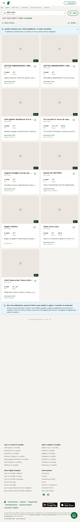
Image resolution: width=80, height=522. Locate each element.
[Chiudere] (77, 29)
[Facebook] (44, 495)
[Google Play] (50, 504)
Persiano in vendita (49, 462)
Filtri (73, 13)
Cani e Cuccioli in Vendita (14, 445)
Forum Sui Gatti (10, 485)
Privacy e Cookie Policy (49, 514)
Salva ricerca (8, 23)
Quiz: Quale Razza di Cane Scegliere (17, 488)
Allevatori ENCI (47, 488)
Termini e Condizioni (49, 485)
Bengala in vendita (49, 456)
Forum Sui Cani (10, 482)
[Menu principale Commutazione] (4, 3)
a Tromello (28, 18)
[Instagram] (48, 495)
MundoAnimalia (11, 505)
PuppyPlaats (33, 502)
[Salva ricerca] (74, 515)
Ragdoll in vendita (48, 453)
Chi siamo (45, 473)
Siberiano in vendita (49, 465)
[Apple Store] (67, 504)
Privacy (44, 476)
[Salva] (35, 66)
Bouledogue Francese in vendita (16, 459)
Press (44, 482)
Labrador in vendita (11, 453)
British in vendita (48, 451)
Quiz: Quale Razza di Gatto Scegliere (18, 491)
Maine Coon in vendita (50, 448)
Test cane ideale (48, 491)
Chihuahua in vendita (12, 448)
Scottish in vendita (49, 459)
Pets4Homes (13, 502)
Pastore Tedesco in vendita (14, 456)
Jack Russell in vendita (13, 462)
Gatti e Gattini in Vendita (51, 445)
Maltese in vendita (11, 465)
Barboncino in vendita (12, 451)
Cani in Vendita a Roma (12, 476)
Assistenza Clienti (48, 479)
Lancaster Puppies (11, 508)
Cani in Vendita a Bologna (13, 479)
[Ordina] (73, 23)
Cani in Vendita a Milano (13, 473)
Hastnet (23, 502)
